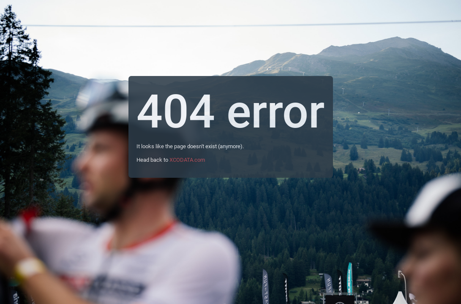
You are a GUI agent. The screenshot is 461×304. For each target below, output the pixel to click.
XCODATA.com (187, 160)
